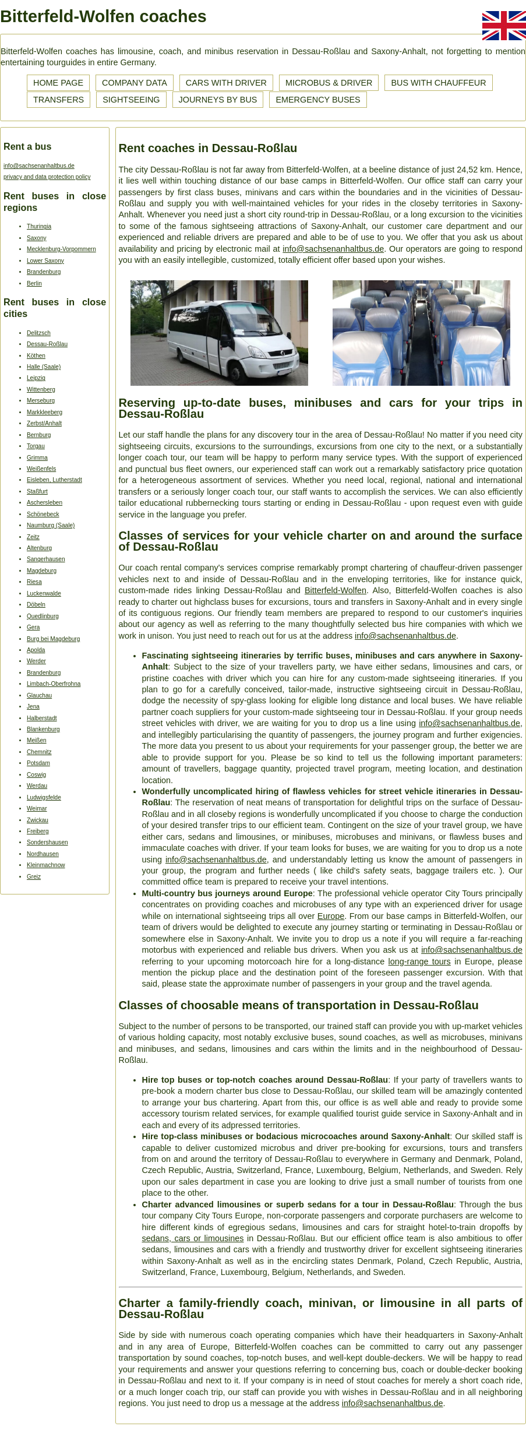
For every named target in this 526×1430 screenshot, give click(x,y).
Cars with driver (226, 82)
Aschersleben (44, 502)
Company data (134, 82)
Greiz (34, 877)
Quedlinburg (43, 616)
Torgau (36, 446)
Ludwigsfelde (44, 797)
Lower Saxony (45, 261)
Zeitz (33, 537)
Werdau (37, 786)
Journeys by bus (218, 99)
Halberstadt (42, 718)
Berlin (34, 283)
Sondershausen (47, 842)
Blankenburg (43, 729)
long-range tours (420, 961)
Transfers (58, 99)
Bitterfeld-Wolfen (335, 590)
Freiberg (38, 831)
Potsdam (38, 763)
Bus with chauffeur (438, 82)
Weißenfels (41, 469)
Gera (33, 627)
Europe (330, 916)
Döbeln (36, 604)
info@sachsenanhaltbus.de (39, 166)
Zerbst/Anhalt (44, 423)
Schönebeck (43, 514)
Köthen (36, 356)
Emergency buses (318, 99)
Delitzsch (39, 333)
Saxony (37, 238)
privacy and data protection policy (47, 177)
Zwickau (37, 820)
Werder (36, 661)
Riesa (34, 582)
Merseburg (41, 400)
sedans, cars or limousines (193, 1238)
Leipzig (36, 378)
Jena (33, 706)
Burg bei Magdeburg (53, 639)
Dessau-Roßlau (47, 344)
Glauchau (39, 695)
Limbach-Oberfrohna (53, 684)
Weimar (37, 808)
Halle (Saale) (44, 367)
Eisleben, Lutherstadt (54, 480)
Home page (58, 82)
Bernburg (39, 435)
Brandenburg (44, 272)
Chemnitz (39, 752)
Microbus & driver (329, 82)
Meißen (37, 740)
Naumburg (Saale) (51, 525)
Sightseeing (131, 99)
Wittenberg (41, 389)
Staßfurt (37, 491)
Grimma (37, 458)
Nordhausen (43, 854)
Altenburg (39, 548)
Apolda (36, 650)
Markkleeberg (44, 412)
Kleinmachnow (46, 865)
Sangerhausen (46, 559)
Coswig (36, 775)
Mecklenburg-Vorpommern (61, 249)
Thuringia (39, 226)
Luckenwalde (44, 593)
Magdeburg (42, 571)
